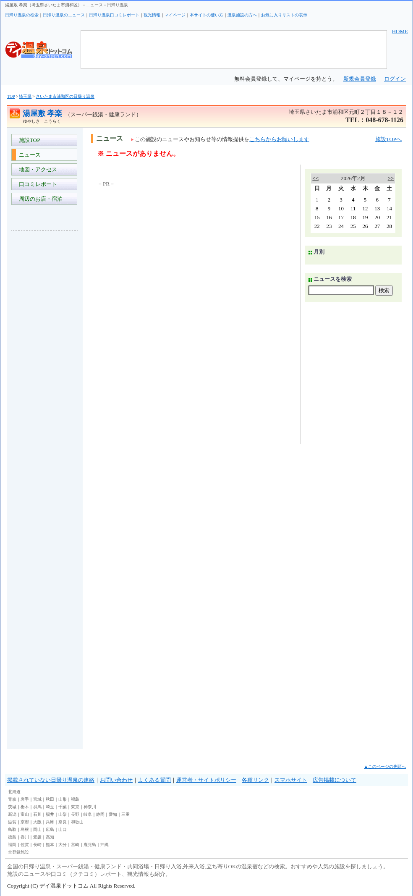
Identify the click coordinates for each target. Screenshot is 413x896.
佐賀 (25, 844)
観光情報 (152, 15)
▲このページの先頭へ (385, 766)
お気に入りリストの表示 (284, 15)
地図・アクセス (36, 169)
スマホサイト (290, 780)
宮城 (37, 799)
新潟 (12, 814)
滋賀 (12, 822)
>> (391, 178)
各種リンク (255, 780)
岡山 (37, 829)
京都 (25, 822)
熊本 (50, 844)
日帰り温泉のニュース (64, 15)
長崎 (37, 844)
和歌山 (77, 822)
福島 (75, 799)
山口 (62, 829)
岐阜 (88, 814)
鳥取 (12, 829)
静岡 (100, 814)
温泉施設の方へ (242, 15)
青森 (12, 799)
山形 (62, 799)
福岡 (12, 844)
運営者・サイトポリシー (206, 780)
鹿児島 (90, 844)
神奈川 (90, 806)
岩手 (25, 799)
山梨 (62, 814)
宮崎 (75, 844)
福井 (50, 814)
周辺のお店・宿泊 (39, 199)
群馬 (37, 806)
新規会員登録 (359, 79)
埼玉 (50, 806)
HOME (400, 31)
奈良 (62, 822)
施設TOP (28, 140)
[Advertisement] (44, 363)
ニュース (28, 155)
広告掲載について (334, 780)
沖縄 (104, 844)
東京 (75, 806)
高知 (50, 837)
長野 (75, 814)
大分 (62, 844)
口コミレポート (36, 184)
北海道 (14, 791)
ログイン (395, 79)
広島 (50, 829)
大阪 (37, 822)
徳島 (12, 837)
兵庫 (50, 822)
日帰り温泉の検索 (22, 15)
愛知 (113, 814)
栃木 (25, 806)
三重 (125, 814)
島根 (25, 829)
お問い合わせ (116, 780)
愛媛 (37, 837)
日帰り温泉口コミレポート (114, 15)
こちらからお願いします (279, 139)
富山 (25, 814)
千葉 (62, 806)
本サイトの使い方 (206, 15)
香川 (25, 837)
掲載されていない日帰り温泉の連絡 (50, 780)
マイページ (175, 15)
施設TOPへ (388, 139)
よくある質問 (154, 780)
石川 (37, 814)
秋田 (50, 799)
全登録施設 (18, 852)
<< (315, 178)
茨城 (12, 806)
